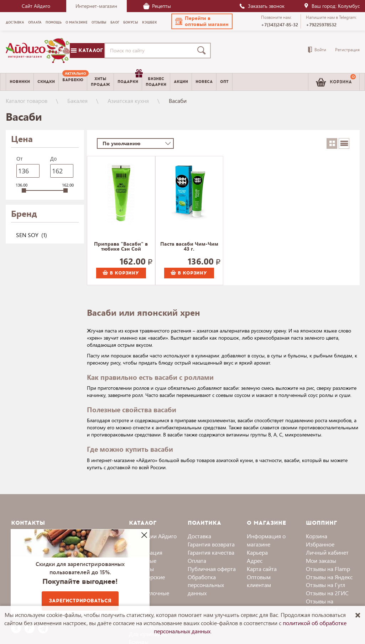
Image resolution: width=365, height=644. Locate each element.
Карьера (257, 552)
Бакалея (77, 100)
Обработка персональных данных (206, 585)
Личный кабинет (327, 552)
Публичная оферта (212, 568)
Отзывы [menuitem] (99, 22)
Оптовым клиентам (259, 581)
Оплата (197, 560)
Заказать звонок (262, 5)
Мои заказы (321, 560)
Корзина (316, 536)
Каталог (87, 50)
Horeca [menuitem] (204, 82)
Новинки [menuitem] (20, 82)
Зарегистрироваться (80, 600)
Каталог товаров (26, 100)
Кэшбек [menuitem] (149, 22)
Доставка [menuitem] (15, 22)
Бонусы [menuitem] (130, 22)
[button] (202, 21)
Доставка (199, 536)
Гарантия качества (211, 552)
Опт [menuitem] (224, 82)
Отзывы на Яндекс (329, 577)
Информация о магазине (266, 540)
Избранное (320, 544)
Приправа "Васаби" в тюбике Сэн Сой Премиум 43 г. (121, 246)
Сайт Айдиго (36, 5)
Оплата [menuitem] (35, 22)
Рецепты (157, 5)
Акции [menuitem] (181, 82)
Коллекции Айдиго (153, 536)
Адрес (254, 560)
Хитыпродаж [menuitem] (100, 81)
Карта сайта (262, 568)
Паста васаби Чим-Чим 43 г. (189, 246)
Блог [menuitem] (114, 22)
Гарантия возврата (211, 544)
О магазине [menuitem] (77, 22)
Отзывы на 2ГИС (327, 593)
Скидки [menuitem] (46, 82)
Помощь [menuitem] (54, 22)
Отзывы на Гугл (325, 584)
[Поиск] (203, 50)
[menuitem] (73, 81)
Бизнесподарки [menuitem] (156, 81)
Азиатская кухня (128, 100)
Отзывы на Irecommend (321, 605)
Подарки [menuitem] (130, 79)
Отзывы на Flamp (328, 568)
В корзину (121, 273)
